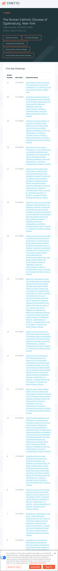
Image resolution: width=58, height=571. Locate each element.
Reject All (49, 567)
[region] (29, 560)
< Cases (6, 13)
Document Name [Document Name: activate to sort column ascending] (32, 77)
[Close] (55, 553)
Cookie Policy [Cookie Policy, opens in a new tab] (33, 563)
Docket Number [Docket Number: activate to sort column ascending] (10, 76)
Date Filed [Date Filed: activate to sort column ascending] (18, 77)
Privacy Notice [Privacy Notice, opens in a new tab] (42, 563)
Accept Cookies (35, 567)
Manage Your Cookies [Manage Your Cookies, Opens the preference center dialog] (14, 567)
